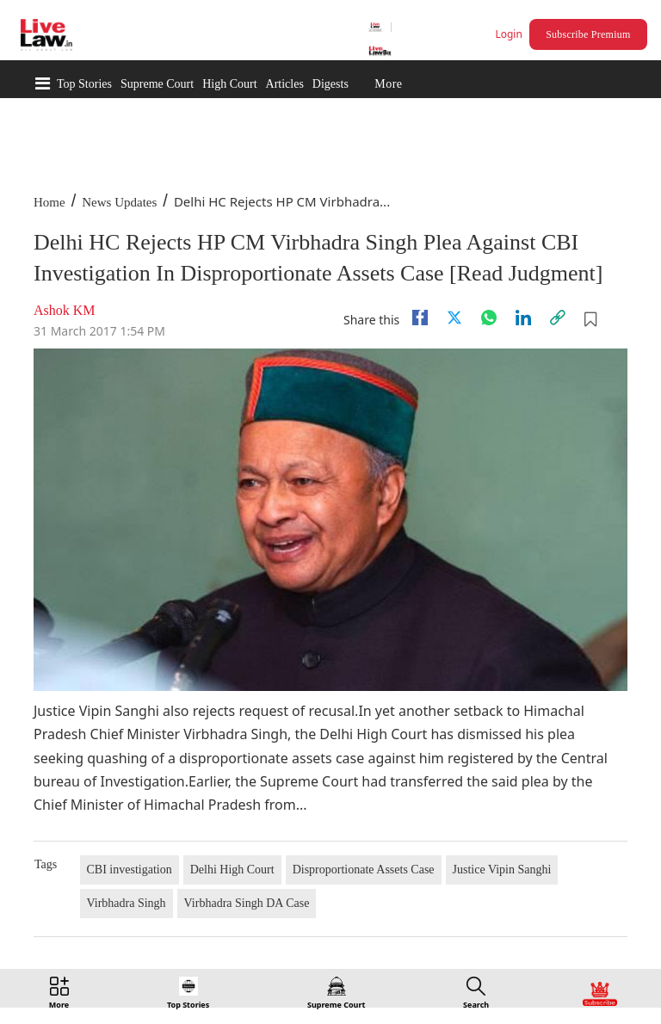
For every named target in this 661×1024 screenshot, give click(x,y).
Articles (285, 83)
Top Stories (84, 83)
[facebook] (420, 317)
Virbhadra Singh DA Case (247, 903)
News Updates (119, 202)
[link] (557, 317)
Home (49, 202)
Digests (330, 83)
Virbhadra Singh (126, 903)
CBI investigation (129, 869)
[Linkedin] (523, 317)
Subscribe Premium (588, 34)
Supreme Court (157, 83)
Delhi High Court (232, 869)
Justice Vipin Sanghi (502, 869)
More (388, 83)
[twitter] (454, 317)
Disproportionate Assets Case (364, 869)
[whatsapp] (489, 317)
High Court (229, 83)
